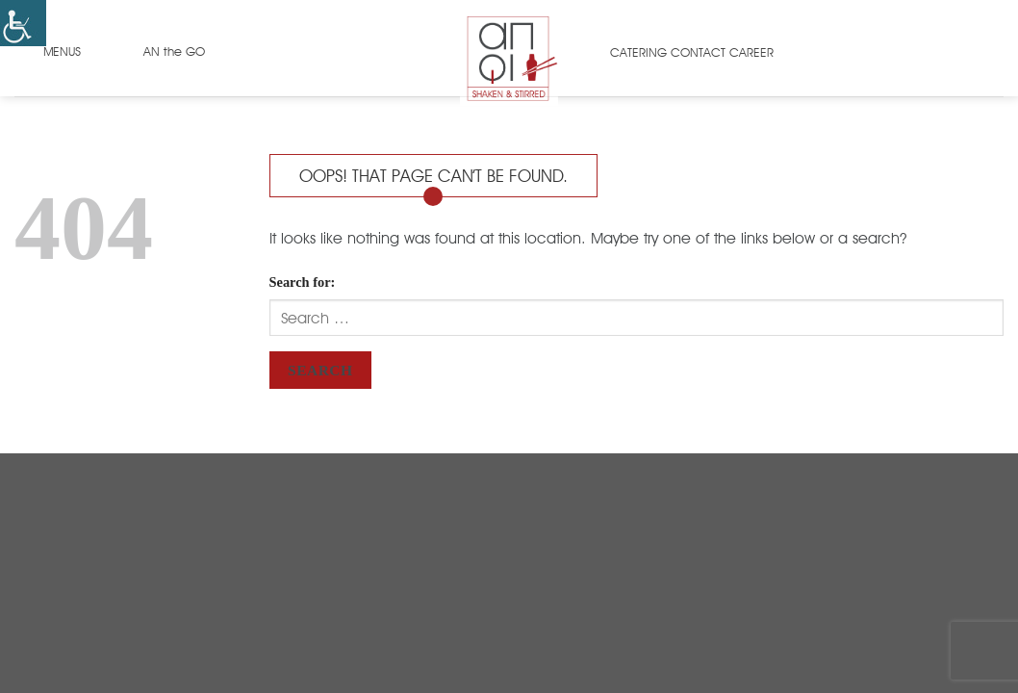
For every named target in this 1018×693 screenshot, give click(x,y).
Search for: (302, 282)
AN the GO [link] (174, 51)
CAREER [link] (751, 52)
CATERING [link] (638, 52)
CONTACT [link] (698, 52)
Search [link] (320, 370)
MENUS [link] (62, 51)
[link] (23, 23)
